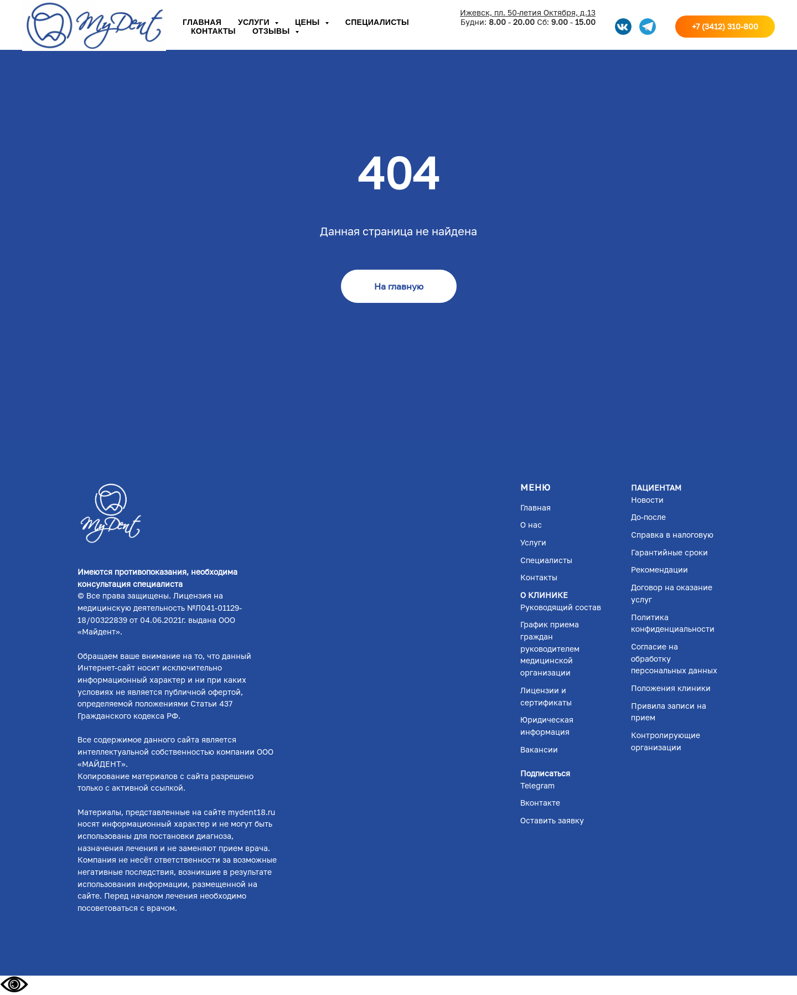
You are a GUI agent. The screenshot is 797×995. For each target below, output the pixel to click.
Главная (202, 22)
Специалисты (377, 22)
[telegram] (647, 26)
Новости (647, 499)
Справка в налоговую (672, 534)
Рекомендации (659, 569)
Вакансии (539, 749)
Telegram (537, 785)
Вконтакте (540, 802)
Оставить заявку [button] (552, 820)
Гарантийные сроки (669, 552)
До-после (648, 517)
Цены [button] (308, 22)
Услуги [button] (255, 22)
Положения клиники (671, 688)
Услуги (533, 542)
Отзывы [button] (272, 31)
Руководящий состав (560, 607)
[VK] (623, 26)
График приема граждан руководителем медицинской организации (549, 648)
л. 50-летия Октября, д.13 (547, 12)
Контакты (213, 31)
